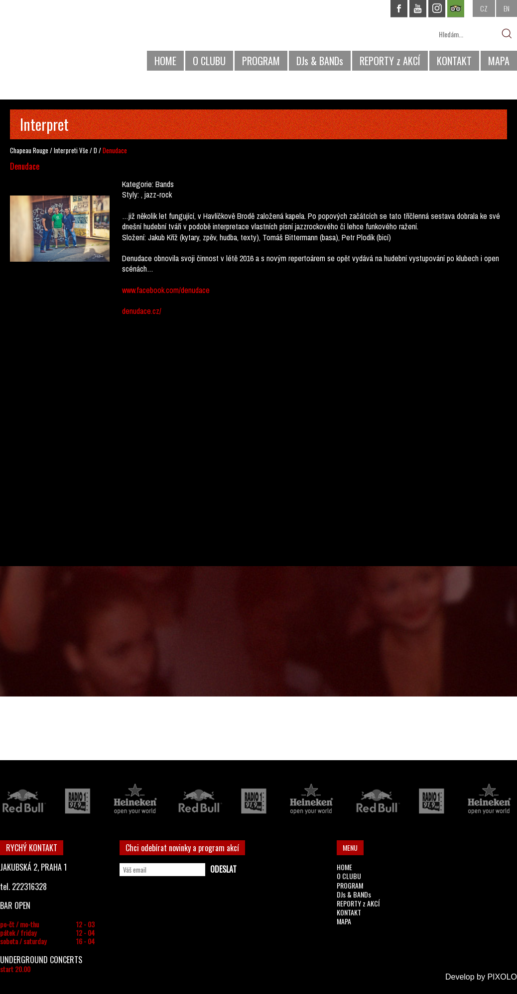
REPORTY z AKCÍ (390, 60)
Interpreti (66, 150)
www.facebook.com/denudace (166, 290)
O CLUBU (209, 60)
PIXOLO (502, 977)
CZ (484, 8)
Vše (83, 150)
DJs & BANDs (319, 60)
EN (507, 8)
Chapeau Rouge (29, 150)
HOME (165, 60)
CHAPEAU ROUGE (54, 39)
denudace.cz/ (141, 310)
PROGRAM (261, 60)
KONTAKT (454, 60)
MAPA (499, 60)
